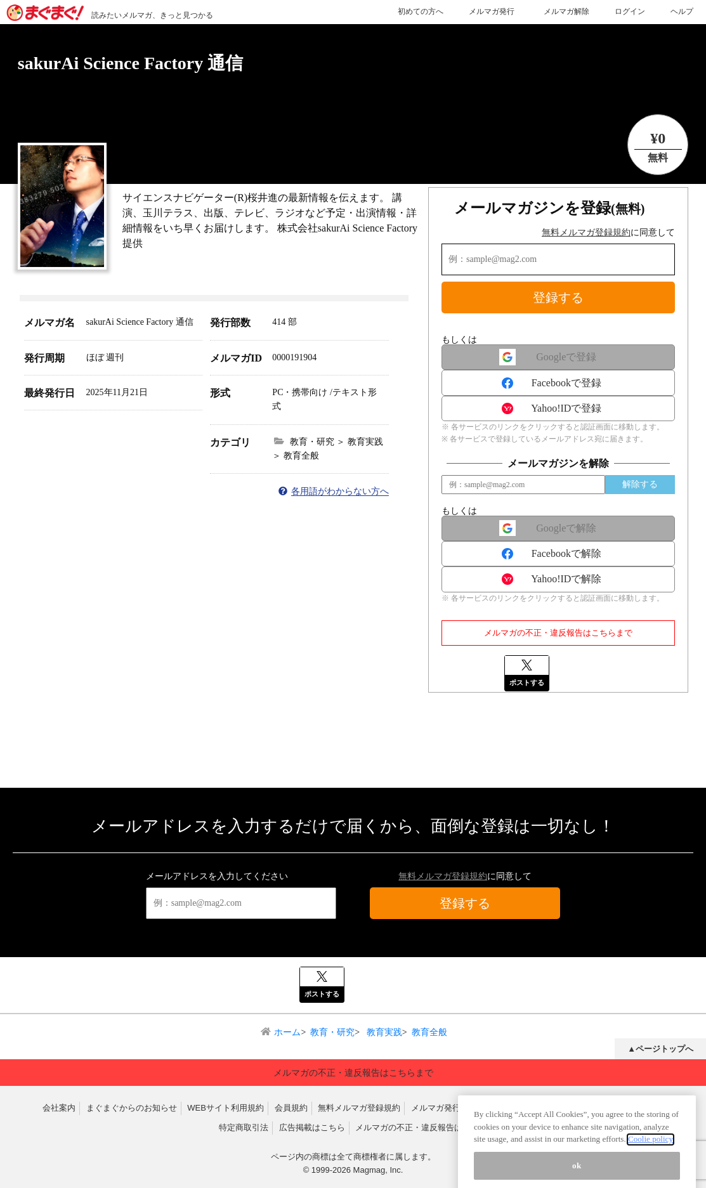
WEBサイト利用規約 (225, 1108)
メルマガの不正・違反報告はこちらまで (558, 632)
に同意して (608, 232)
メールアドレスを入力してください (217, 876)
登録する (558, 297)
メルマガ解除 (566, 11)
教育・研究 (332, 1032)
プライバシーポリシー (621, 1108)
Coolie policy (650, 1174)
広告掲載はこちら (312, 1127)
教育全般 (429, 1032)
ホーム (287, 1032)
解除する (640, 484)
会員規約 (291, 1108)
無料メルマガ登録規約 (586, 232)
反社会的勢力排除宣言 (528, 1108)
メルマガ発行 (491, 11)
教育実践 (383, 1032)
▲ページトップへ (660, 1049)
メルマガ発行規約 (444, 1108)
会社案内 (58, 1108)
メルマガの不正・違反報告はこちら (421, 1127)
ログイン (630, 11)
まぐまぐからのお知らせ (131, 1108)
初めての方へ (420, 11)
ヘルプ (681, 11)
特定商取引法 (243, 1127)
